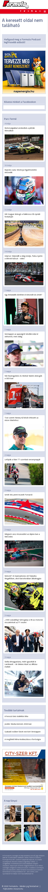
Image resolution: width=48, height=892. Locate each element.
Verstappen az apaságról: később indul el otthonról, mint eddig (24, 349)
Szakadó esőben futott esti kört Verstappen (23, 731)
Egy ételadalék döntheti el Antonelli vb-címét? (24, 308)
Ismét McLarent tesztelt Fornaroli (24, 508)
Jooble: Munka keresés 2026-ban (18, 724)
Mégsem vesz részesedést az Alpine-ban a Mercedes (24, 549)
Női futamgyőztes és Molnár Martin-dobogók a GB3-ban (24, 391)
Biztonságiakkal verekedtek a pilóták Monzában (24, 143)
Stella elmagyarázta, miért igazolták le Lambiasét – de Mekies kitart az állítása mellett (24, 678)
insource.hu (18, 889)
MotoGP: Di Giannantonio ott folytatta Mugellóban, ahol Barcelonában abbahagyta (24, 592)
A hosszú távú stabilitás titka (16, 716)
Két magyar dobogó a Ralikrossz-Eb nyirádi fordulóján (24, 229)
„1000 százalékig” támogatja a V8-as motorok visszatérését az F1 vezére (24, 635)
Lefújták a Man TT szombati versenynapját (24, 471)
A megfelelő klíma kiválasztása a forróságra (23, 739)
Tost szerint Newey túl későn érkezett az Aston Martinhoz (24, 433)
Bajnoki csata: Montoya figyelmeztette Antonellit (24, 187)
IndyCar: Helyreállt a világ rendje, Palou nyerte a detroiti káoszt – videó (24, 270)
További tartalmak (14, 710)
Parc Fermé (10, 119)
